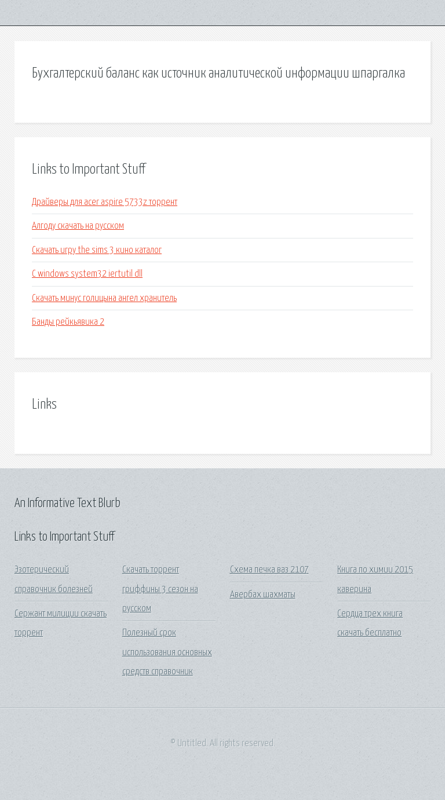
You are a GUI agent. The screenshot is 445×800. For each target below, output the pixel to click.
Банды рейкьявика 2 (68, 322)
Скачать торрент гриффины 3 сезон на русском (160, 589)
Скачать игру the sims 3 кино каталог (97, 250)
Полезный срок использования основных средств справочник (167, 652)
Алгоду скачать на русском (78, 226)
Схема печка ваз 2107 (269, 570)
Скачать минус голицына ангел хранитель (104, 298)
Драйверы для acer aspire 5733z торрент (104, 202)
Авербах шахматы (263, 595)
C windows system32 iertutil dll (87, 274)
